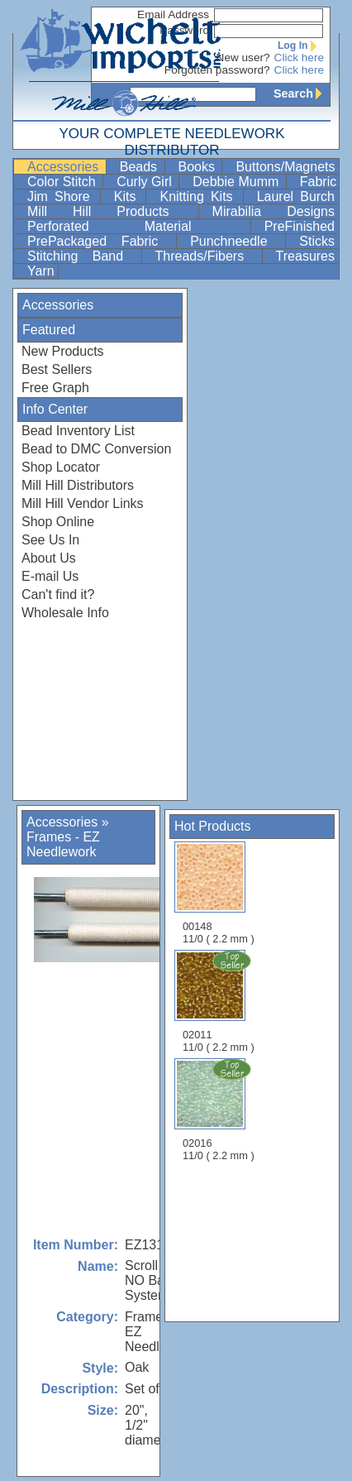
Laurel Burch (296, 196)
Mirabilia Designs (273, 211)
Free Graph (55, 388)
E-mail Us (49, 576)
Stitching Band (82, 256)
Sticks (317, 241)
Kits (128, 196)
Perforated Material (137, 226)
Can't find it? (57, 594)
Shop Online (57, 522)
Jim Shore (62, 196)
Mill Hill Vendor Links (82, 503)
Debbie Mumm (237, 182)
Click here (299, 57)
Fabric (318, 182)
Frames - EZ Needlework (63, 844)
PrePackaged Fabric (100, 241)
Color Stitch (63, 182)
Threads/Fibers (207, 256)
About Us (48, 558)
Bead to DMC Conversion (96, 449)
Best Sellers (56, 369)
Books (198, 167)
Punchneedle (236, 241)
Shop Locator (60, 467)
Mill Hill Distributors (77, 485)
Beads (140, 167)
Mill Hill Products (111, 211)
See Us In (50, 540)
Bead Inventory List (78, 431)
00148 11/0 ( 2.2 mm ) (218, 893)
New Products (62, 351)
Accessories (64, 167)
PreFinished (299, 226)
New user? (243, 57)
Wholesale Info (65, 613)
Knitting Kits (199, 196)
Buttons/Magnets (285, 167)
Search (302, 93)
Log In (301, 45)
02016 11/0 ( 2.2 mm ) (220, 1109)
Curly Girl (146, 182)
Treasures (305, 256)
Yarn (41, 271)
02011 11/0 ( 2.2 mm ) (220, 1001)
